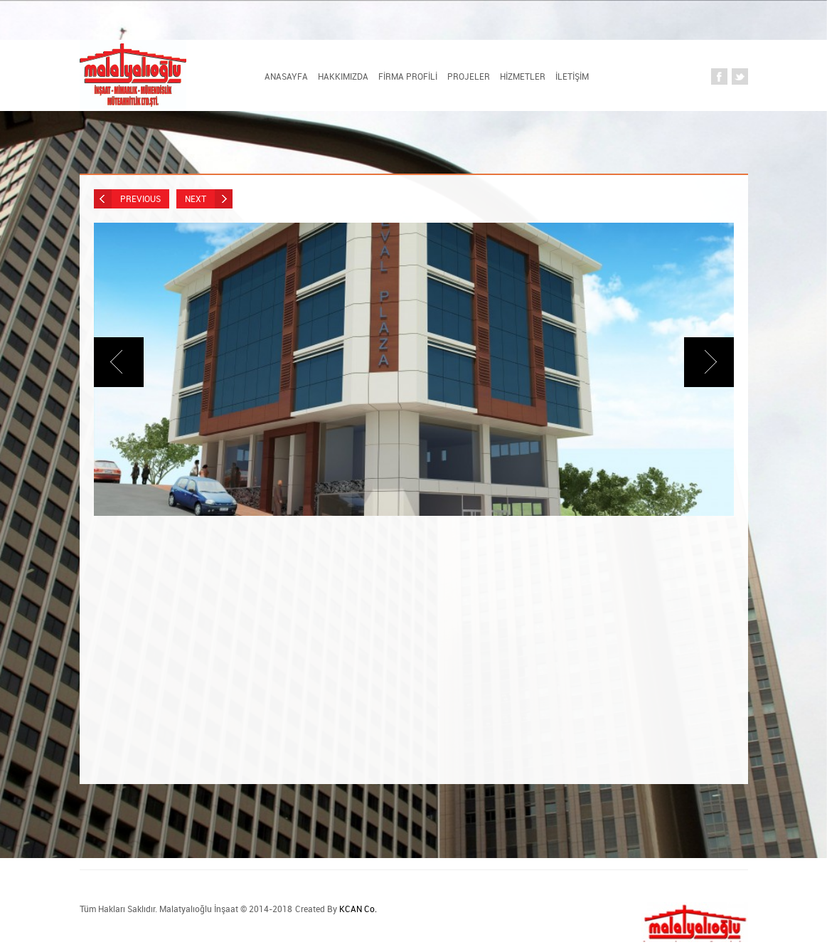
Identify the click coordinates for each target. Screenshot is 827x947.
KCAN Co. (358, 908)
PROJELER (468, 76)
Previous (127, 198)
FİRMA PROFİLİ (407, 76)
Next (209, 198)
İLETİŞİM (572, 76)
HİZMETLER (522, 76)
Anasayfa (286, 76)
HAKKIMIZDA (343, 76)
